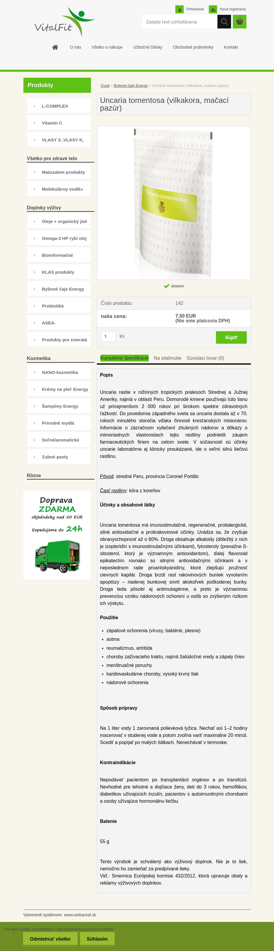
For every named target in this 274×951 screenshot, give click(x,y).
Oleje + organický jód (64, 221)
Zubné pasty (55, 456)
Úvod (105, 85)
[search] (224, 21)
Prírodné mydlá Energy (58, 425)
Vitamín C (52, 122)
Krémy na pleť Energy (65, 389)
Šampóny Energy (60, 406)
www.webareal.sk (80, 914)
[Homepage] (55, 47)
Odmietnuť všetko (48, 939)
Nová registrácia (232, 9)
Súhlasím (96, 939)
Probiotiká (53, 305)
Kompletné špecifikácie (124, 358)
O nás (75, 47)
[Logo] (64, 22)
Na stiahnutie (167, 358)
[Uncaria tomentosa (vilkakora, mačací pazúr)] (174, 128)
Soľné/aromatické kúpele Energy (60, 442)
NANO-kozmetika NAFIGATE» (60, 375)
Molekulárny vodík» (62, 189)
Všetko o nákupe (107, 47)
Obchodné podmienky (193, 47)
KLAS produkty (58, 272)
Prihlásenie (194, 9)
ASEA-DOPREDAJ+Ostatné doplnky (64, 325)
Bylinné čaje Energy (63, 288)
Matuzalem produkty (63, 172)
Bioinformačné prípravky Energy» (61, 257)
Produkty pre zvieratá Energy (64, 342)
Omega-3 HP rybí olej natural (64, 241)
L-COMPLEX (55, 106)
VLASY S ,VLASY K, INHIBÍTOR (63, 142)
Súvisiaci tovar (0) (205, 358)
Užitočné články (147, 47)
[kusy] (108, 336)
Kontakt (231, 47)
